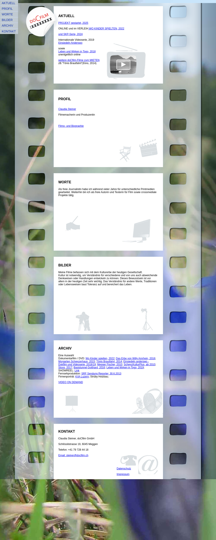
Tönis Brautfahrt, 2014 (109, 361)
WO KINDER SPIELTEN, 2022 (106, 28)
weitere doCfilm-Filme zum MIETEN (79, 60)
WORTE (7, 14)
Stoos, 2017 (65, 367)
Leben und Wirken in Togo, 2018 (77, 51)
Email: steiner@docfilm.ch (73, 455)
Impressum (123, 474)
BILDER (7, 20)
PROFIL (7, 8)
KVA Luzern (82, 376)
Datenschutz (124, 468)
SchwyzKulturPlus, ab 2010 (139, 364)
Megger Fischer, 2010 (109, 364)
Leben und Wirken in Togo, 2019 (125, 367)
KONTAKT (9, 31)
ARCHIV (7, 25)
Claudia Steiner (67, 109)
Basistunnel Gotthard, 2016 (89, 367)
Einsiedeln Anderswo (70, 42)
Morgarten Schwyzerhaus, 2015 (76, 361)
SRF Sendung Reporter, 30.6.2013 (101, 373)
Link (77, 370)
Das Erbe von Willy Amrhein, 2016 (135, 358)
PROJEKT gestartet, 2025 (73, 22)
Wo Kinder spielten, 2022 (100, 358)
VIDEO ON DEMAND (70, 382)
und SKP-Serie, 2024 (70, 34)
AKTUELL (8, 3)
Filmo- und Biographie (71, 125)
